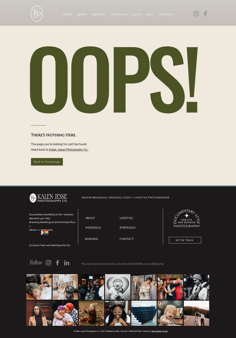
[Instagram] (196, 13)
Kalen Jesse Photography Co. (69, 149)
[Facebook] (205, 13)
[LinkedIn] (66, 262)
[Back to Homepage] (47, 162)
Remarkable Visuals (160, 331)
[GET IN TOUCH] (185, 240)
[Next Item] (203, 299)
